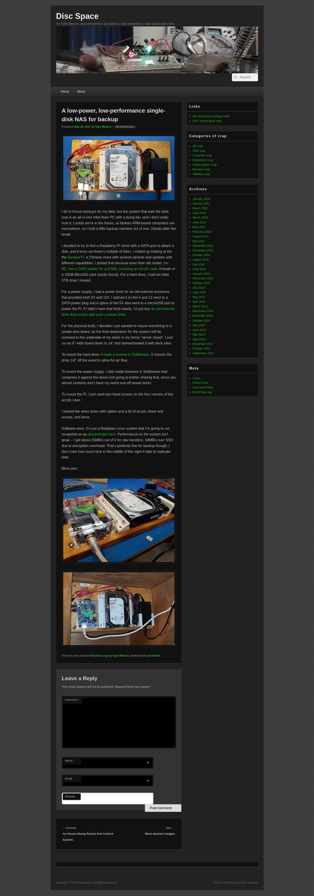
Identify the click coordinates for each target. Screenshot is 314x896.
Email (68, 778)
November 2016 (203, 250)
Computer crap (202, 155)
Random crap (99, 655)
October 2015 (201, 283)
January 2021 (201, 203)
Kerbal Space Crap (205, 164)
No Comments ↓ (126, 126)
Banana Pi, (76, 257)
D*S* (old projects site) (207, 121)
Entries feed (200, 382)
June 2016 (199, 269)
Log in (196, 378)
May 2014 (199, 334)
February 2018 (202, 231)
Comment (72, 699)
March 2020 (200, 208)
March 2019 (200, 217)
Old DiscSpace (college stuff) (211, 116)
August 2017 (201, 236)
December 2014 (203, 311)
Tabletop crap (201, 174)
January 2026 (201, 199)
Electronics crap (203, 160)
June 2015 (199, 292)
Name (69, 760)
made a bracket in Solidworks (126, 354)
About (81, 91)
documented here (102, 434)
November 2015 (203, 278)
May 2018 (199, 227)
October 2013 (201, 348)
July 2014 (199, 325)
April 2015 (199, 301)
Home (65, 91)
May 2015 (199, 297)
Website (70, 796)
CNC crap (199, 150)
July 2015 (199, 287)
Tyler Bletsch (103, 126)
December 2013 (203, 344)
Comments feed (203, 387)
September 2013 (203, 353)
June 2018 (199, 222)
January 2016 (201, 273)
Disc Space (77, 16)
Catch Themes (249, 882)
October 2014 (201, 320)
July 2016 (199, 264)
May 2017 (199, 241)
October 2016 (201, 255)
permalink (154, 655)
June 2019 (199, 213)
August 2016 (201, 259)
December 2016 (203, 245)
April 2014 (199, 339)
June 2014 (199, 330)
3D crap (198, 146)
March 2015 (200, 306)
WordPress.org (202, 392)
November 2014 (203, 315)
